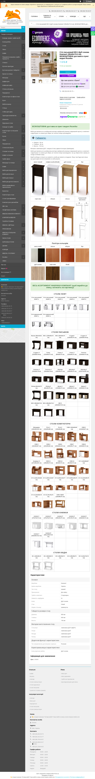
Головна (34, 16)
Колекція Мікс (6, 42)
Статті (3, 276)
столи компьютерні (36, 682)
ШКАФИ (4, 246)
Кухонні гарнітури (7, 66)
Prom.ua (56, 773)
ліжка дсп (64, 673)
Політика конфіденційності (77, 777)
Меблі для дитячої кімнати (10, 181)
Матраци (5, 78)
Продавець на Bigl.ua (47, 775)
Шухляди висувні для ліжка (69, 682)
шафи (31, 673)
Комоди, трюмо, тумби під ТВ (11, 38)
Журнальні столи (7, 123)
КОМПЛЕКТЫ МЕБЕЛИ (8, 217)
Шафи (4, 53)
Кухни (4, 136)
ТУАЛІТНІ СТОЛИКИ (8, 221)
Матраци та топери (8, 163)
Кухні (4, 100)
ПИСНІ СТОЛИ (6, 238)
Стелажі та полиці (7, 151)
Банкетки (5, 191)
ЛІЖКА (4, 261)
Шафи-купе (5, 81)
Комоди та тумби (7, 127)
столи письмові (34, 687)
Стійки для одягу (7, 112)
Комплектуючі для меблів (10, 202)
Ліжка (4, 49)
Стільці (4, 108)
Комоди (73, 16)
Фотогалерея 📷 (6, 272)
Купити (68, 72)
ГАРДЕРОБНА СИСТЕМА (9, 210)
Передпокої (6, 93)
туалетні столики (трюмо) (37, 690)
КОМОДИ (5, 249)
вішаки (32, 676)
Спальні (4, 62)
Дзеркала (5, 119)
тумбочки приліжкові (67, 679)
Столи (4, 45)
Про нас (3, 264)
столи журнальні (35, 685)
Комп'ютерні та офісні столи (11, 96)
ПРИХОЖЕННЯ (6, 229)
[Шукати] (23, 27)
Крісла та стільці (7, 74)
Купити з (68, 76)
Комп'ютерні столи (8, 195)
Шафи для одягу (7, 85)
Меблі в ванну (6, 104)
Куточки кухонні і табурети (10, 70)
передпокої (33, 704)
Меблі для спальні (7, 178)
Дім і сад (4, 206)
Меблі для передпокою (9, 170)
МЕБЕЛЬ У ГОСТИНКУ (8, 253)
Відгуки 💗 (4, 268)
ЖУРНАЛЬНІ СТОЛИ (8, 242)
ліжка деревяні (65, 676)
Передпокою (6, 144)
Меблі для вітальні (8, 174)
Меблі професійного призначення (8, 186)
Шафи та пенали (7, 155)
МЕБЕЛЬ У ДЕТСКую (8, 225)
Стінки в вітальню (8, 147)
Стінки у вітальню (7, 89)
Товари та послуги (7, 34)
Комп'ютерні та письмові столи (10, 131)
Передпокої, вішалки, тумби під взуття (11, 58)
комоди (32, 679)
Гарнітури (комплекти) (9, 115)
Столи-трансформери (9, 198)
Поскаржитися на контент (62, 777)
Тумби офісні (6, 159)
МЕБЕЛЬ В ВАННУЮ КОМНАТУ (11, 214)
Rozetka (4, 257)
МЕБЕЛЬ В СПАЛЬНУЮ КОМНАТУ (9, 233)
